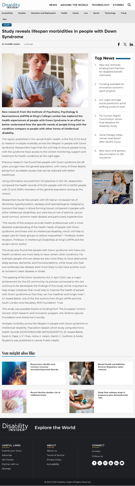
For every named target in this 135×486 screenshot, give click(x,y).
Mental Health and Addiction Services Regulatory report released (111, 367)
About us (52, 451)
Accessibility (7, 13)
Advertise (7, 455)
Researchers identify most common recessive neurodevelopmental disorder (44, 367)
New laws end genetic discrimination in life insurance (112, 154)
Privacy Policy (54, 459)
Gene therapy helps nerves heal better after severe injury (110, 138)
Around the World (74, 6)
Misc (5, 19)
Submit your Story (11, 451)
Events (76, 13)
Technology (110, 13)
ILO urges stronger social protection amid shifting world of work (112, 103)
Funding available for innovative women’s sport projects (111, 87)
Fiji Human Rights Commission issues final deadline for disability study (110, 120)
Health (64, 13)
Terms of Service (55, 455)
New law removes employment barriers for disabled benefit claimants (111, 70)
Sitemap (6, 468)
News (53, 6)
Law (86, 13)
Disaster (22, 13)
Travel (123, 13)
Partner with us (10, 464)
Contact (96, 451)
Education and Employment (43, 13)
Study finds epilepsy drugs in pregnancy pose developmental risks (113, 395)
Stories (118, 6)
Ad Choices (7, 459)
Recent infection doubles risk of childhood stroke (45, 393)
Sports (96, 13)
